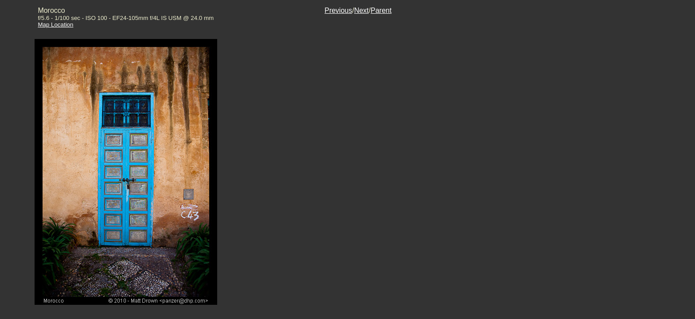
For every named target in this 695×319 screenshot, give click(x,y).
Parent (381, 10)
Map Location (55, 24)
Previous (338, 10)
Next (361, 10)
